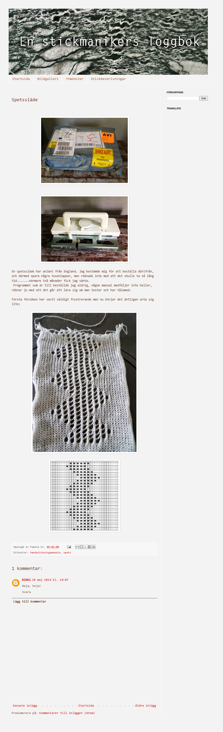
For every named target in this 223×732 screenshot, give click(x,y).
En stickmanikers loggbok (22, 14)
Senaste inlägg (25, 705)
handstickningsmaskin (45, 552)
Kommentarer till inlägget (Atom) (67, 713)
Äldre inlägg (145, 705)
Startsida (21, 79)
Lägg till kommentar (29, 601)
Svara (26, 592)
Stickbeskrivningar (108, 79)
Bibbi (26, 580)
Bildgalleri (48, 79)
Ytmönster (75, 79)
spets (67, 552)
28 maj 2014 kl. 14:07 (50, 580)
